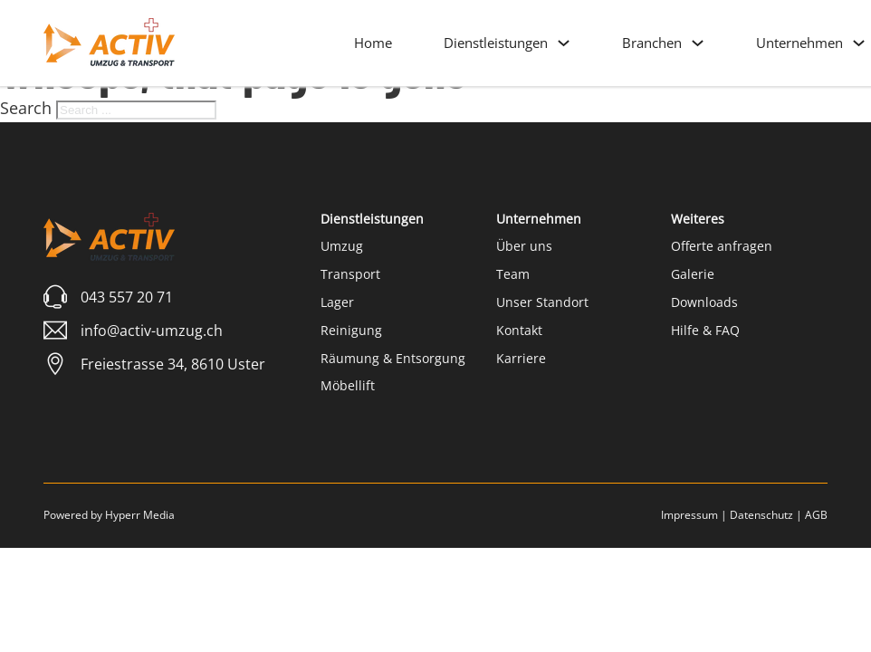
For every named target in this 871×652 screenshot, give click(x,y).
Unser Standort (542, 302)
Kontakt (519, 330)
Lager (337, 302)
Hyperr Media (140, 515)
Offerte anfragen (721, 245)
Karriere (521, 358)
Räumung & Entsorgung (393, 358)
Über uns (524, 245)
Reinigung (351, 330)
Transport (350, 274)
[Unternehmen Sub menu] (859, 43)
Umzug (342, 245)
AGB (816, 515)
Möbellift (348, 385)
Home (373, 43)
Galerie (692, 274)
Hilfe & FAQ (705, 330)
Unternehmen (799, 43)
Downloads (704, 302)
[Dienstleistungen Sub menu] (563, 43)
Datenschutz (761, 515)
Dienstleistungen (496, 43)
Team (513, 274)
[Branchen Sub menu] (697, 43)
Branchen (652, 43)
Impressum (689, 515)
